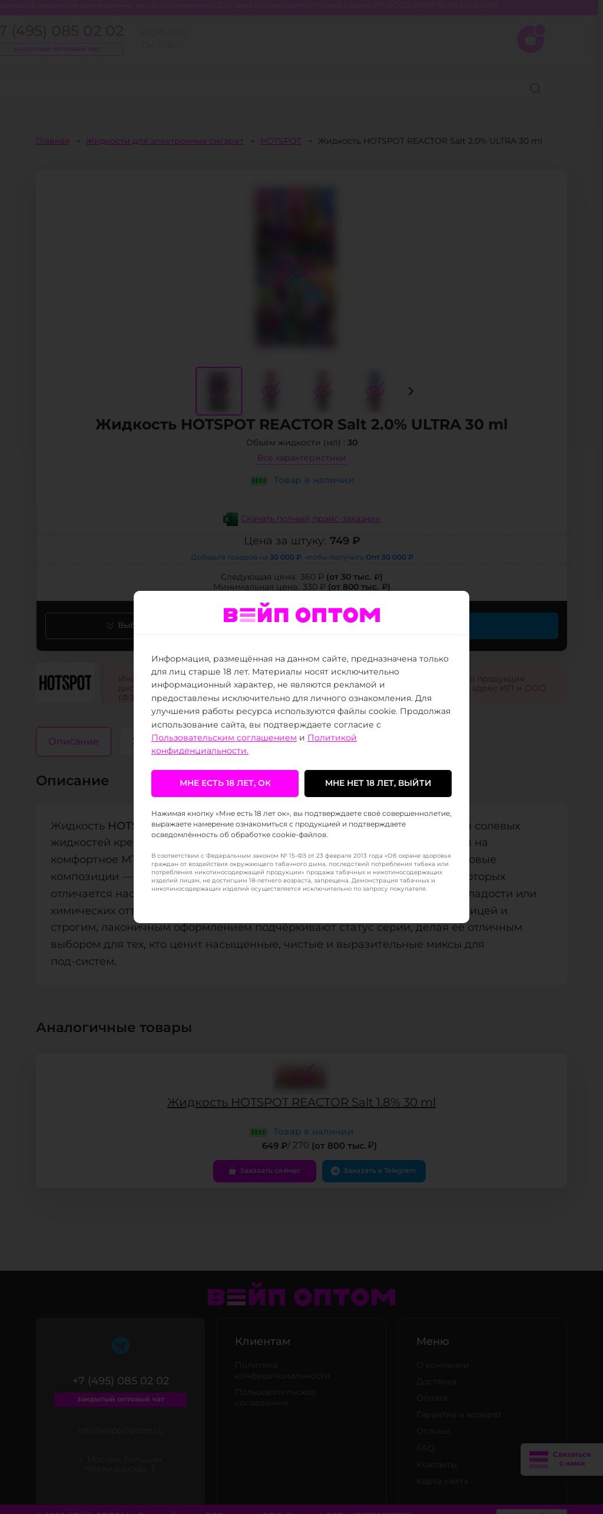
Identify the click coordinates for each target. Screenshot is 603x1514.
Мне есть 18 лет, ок (225, 783)
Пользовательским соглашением (224, 738)
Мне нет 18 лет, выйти (378, 783)
